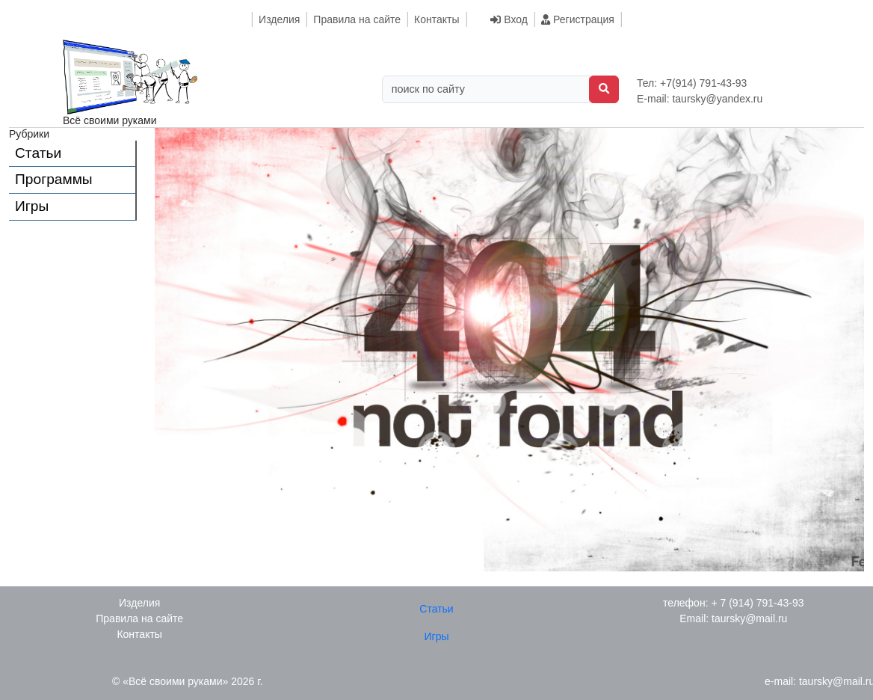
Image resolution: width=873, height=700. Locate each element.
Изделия (279, 19)
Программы (54, 179)
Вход (509, 19)
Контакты (436, 19)
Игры (32, 206)
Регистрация (577, 19)
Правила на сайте (357, 19)
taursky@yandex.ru (717, 99)
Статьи (38, 153)
